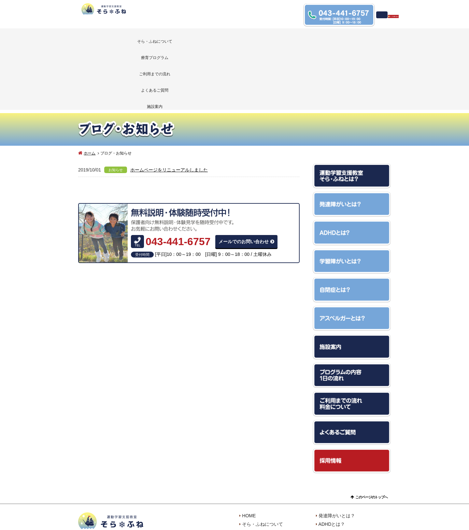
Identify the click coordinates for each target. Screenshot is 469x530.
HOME (249, 457)
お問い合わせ (255, 507)
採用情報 (328, 507)
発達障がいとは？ (337, 457)
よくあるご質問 (296, 39)
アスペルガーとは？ (339, 490)
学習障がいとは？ (337, 474)
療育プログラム (171, 39)
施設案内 (359, 39)
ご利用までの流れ (234, 39)
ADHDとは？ (332, 465)
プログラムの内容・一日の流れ (274, 482)
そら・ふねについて (109, 39)
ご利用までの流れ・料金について (276, 490)
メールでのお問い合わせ (244, 182)
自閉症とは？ (332, 482)
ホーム (89, 94)
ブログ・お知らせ (337, 499)
